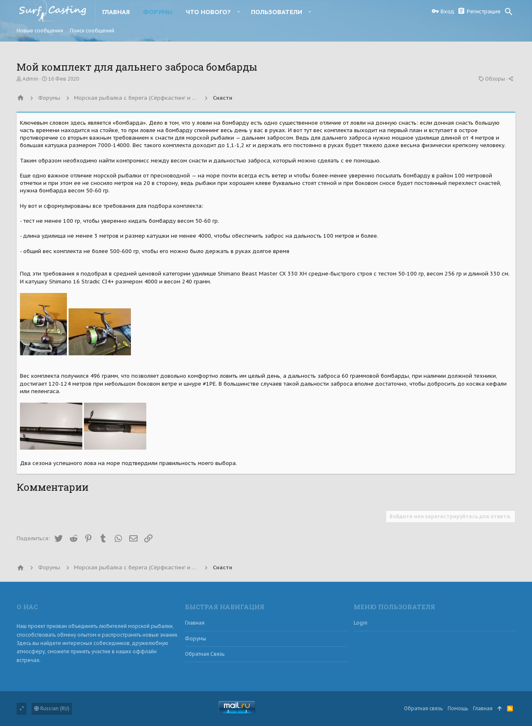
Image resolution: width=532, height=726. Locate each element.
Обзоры (495, 79)
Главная (194, 623)
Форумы (195, 638)
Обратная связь (204, 654)
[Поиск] (508, 11)
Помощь (458, 708)
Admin (30, 79)
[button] (238, 11)
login (360, 623)
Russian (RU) (51, 708)
